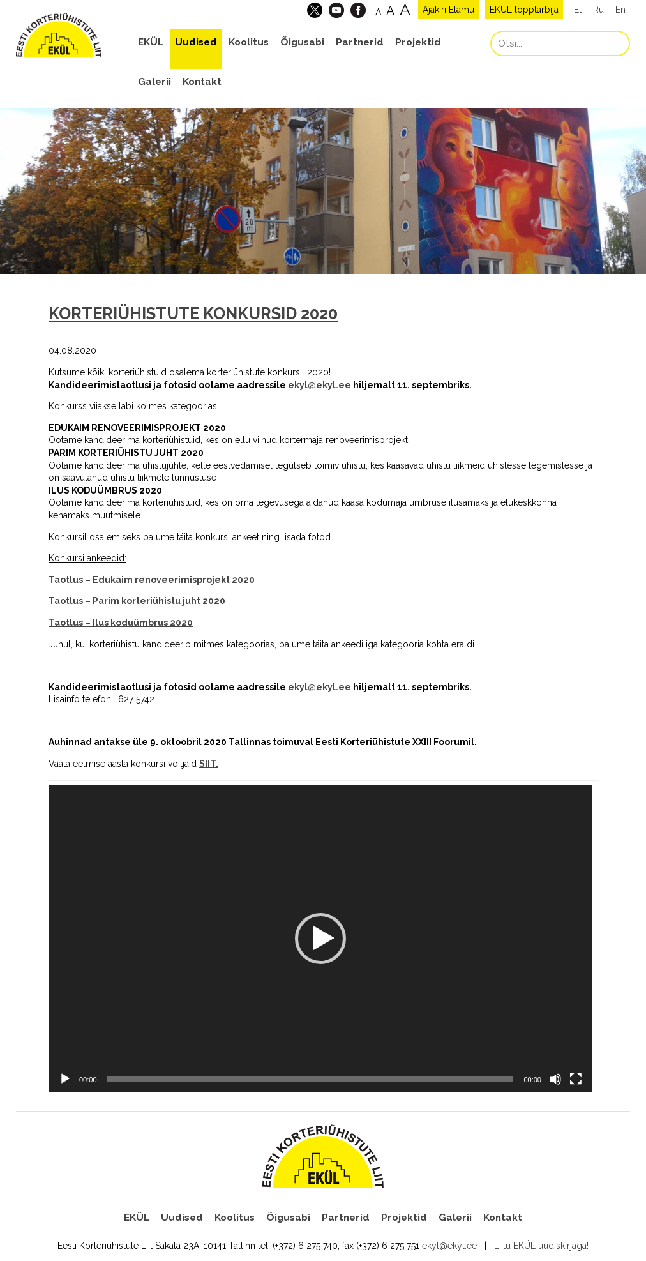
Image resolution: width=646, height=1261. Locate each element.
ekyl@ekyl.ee (319, 385)
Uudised (196, 42)
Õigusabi (302, 42)
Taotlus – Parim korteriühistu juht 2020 (137, 601)
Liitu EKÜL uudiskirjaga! (541, 1246)
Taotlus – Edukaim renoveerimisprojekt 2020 (152, 580)
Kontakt (202, 81)
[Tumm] (555, 1079)
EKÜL (150, 42)
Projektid (418, 42)
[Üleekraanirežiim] (575, 1079)
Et (578, 9)
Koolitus (249, 42)
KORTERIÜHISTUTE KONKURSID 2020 (193, 313)
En (620, 9)
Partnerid (360, 42)
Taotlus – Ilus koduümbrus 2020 (121, 622)
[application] (320, 938)
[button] (320, 938)
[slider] (310, 1079)
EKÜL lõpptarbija (524, 9)
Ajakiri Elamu (448, 9)
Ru (598, 9)
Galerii (154, 81)
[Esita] (65, 1079)
